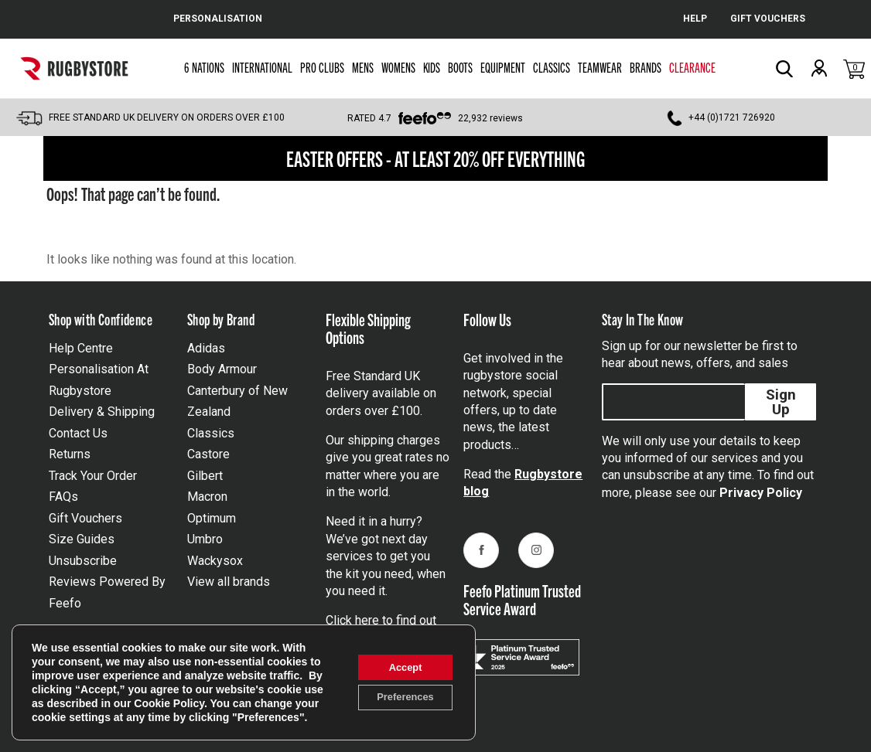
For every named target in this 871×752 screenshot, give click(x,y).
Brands (645, 67)
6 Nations (204, 67)
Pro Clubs (322, 67)
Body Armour (222, 369)
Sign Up (781, 402)
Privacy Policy (760, 492)
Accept (399, 659)
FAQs (63, 496)
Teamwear (600, 67)
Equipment (502, 67)
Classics (551, 67)
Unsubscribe (83, 560)
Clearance (692, 67)
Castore (208, 454)
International (262, 67)
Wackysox (215, 560)
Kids (431, 67)
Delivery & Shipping (102, 411)
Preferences (398, 692)
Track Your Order (93, 475)
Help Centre (81, 348)
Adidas (206, 348)
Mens (363, 67)
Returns (70, 454)
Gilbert (205, 475)
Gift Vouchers (85, 518)
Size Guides (81, 539)
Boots (460, 67)
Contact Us (78, 433)
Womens (398, 67)
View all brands (228, 581)
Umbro (205, 539)
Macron (207, 496)
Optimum (211, 518)
